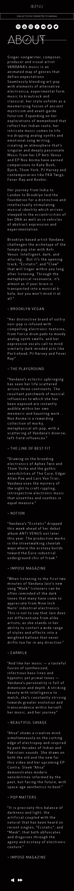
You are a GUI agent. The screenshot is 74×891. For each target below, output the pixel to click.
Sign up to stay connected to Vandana (37, 16)
